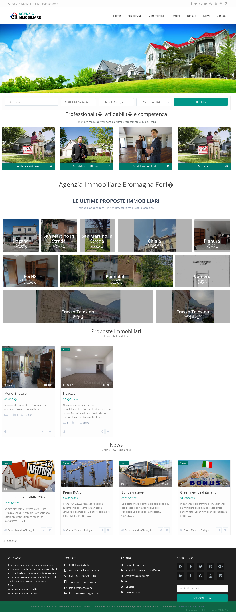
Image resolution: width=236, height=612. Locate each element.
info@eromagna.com (46, 3)
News (206, 15)
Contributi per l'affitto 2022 (24, 496)
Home (117, 15)
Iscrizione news (202, 594)
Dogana (20, 241)
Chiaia (154, 241)
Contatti (222, 15)
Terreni (175, 15)
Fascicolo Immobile (135, 561)
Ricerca (201, 102)
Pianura (212, 241)
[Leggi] (36, 409)
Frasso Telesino (78, 312)
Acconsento (184, 606)
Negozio (69, 393)
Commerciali (157, 15)
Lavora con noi (133, 589)
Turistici (191, 15)
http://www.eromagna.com (84, 590)
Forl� (30, 276)
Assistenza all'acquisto (137, 572)
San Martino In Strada (58, 238)
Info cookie (199, 606)
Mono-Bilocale (15, 393)
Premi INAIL (72, 490)
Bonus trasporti (133, 490)
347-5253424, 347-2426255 (83, 579)
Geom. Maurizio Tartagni (21, 528)
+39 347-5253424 (20, 3)
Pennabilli (116, 276)
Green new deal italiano (198, 490)
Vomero (202, 276)
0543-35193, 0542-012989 (82, 572)
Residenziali (134, 15)
